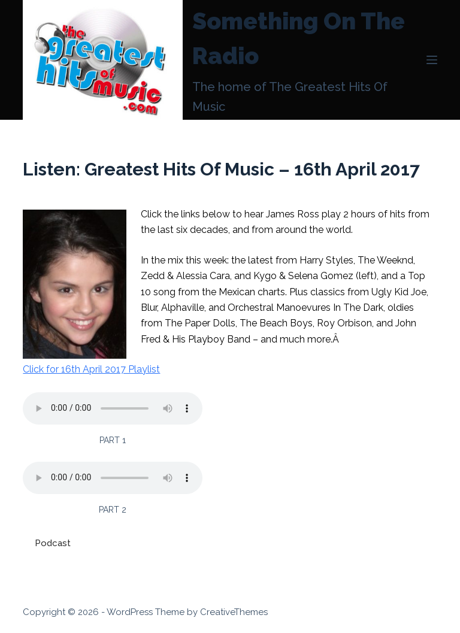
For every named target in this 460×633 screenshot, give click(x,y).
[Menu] (431, 59)
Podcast (53, 543)
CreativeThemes (234, 612)
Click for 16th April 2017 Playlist (91, 369)
